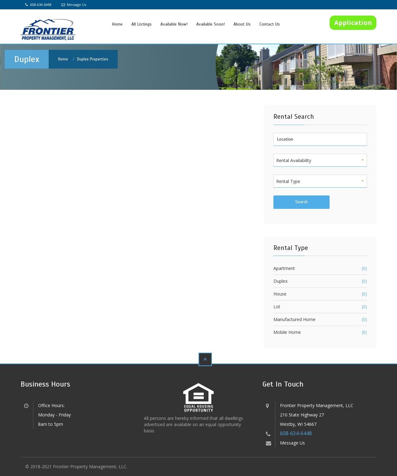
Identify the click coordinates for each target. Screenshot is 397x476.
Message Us (73, 4)
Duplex (280, 281)
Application (353, 22)
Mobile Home (287, 332)
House (280, 294)
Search (301, 201)
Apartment (284, 268)
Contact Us (269, 24)
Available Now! (174, 24)
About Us (242, 24)
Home (117, 24)
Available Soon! (210, 24)
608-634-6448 (38, 4)
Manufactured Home (294, 319)
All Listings (141, 24)
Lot (276, 307)
